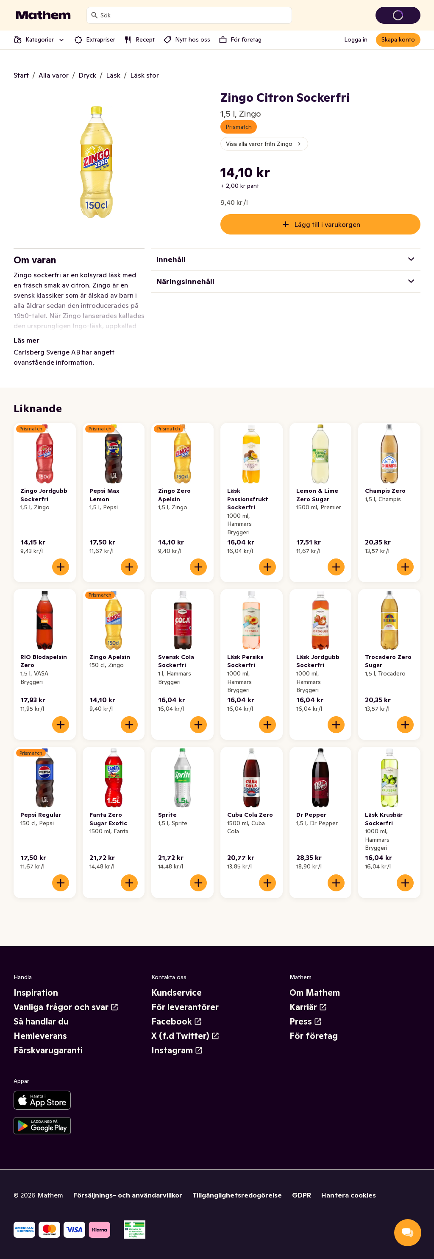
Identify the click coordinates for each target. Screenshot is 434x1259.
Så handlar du (41, 1021)
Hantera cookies (348, 1195)
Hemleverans (40, 1035)
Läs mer (26, 340)
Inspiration (36, 992)
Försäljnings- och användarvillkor (127, 1195)
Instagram (177, 1050)
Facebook (176, 1021)
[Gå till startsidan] (43, 15)
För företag (313, 1035)
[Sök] (94, 15)
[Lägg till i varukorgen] (60, 566)
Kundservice (176, 992)
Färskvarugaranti (48, 1050)
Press (305, 1021)
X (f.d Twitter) (185, 1035)
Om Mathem (314, 992)
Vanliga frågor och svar (66, 1007)
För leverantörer (185, 1007)
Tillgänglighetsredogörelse (237, 1195)
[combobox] (194, 15)
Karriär (308, 1007)
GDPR (301, 1195)
